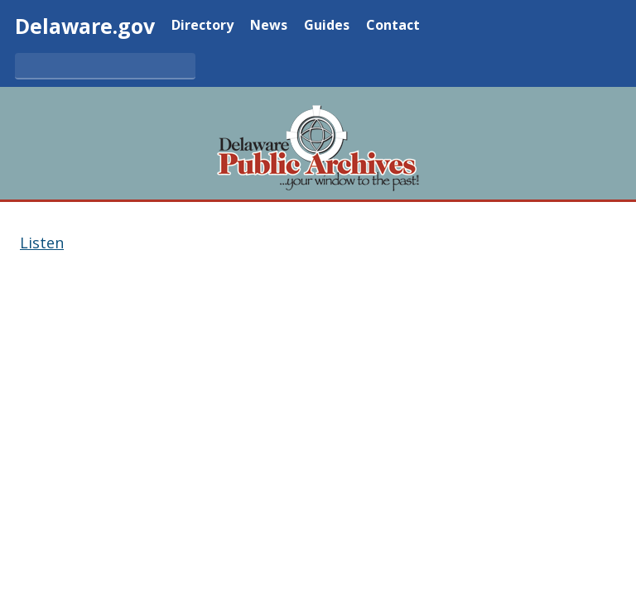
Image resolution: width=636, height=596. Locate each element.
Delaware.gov (85, 26)
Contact (393, 26)
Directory (202, 26)
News (268, 26)
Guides (326, 26)
